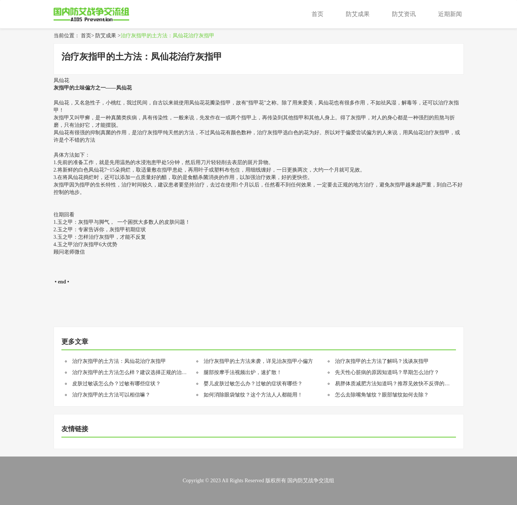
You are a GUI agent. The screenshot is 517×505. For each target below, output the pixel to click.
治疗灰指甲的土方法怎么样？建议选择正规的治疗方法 (134, 372)
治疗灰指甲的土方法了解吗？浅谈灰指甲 (382, 361)
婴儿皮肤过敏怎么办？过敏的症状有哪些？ (253, 383)
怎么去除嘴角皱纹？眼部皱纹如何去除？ (382, 395)
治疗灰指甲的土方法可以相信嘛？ (111, 395)
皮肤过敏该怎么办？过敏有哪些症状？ (116, 383)
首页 (317, 14)
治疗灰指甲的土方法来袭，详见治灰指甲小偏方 (258, 361)
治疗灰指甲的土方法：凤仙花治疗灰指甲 (167, 35)
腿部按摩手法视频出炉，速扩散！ (243, 372)
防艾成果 (358, 14)
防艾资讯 (404, 14)
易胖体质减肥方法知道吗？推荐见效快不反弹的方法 (395, 383)
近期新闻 (450, 14)
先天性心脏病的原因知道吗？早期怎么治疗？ (387, 372)
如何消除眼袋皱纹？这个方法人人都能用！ (253, 395)
